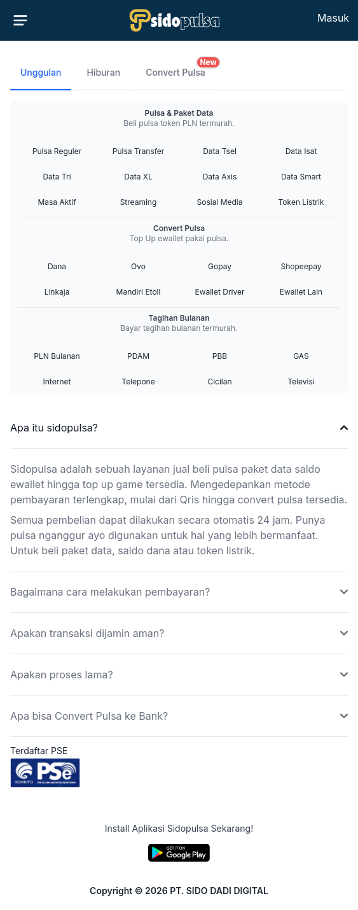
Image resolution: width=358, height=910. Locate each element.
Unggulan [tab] (40, 72)
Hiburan (103, 72)
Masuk (333, 17)
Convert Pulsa (181, 67)
